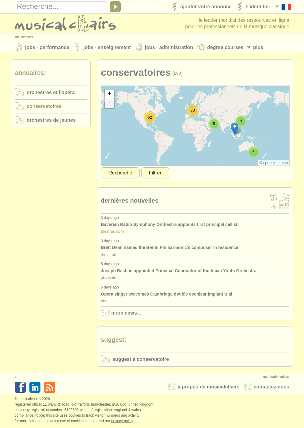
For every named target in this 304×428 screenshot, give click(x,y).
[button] (234, 129)
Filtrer (155, 173)
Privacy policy (122, 421)
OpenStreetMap (275, 163)
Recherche (120, 173)
